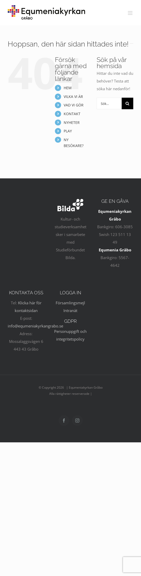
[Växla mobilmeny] (130, 13)
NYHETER (72, 122)
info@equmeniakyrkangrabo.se (35, 325)
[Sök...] (109, 103)
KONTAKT (72, 113)
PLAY (68, 131)
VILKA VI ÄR (73, 96)
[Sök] (127, 103)
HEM (68, 87)
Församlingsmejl (70, 302)
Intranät (70, 310)
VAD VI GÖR (74, 105)
